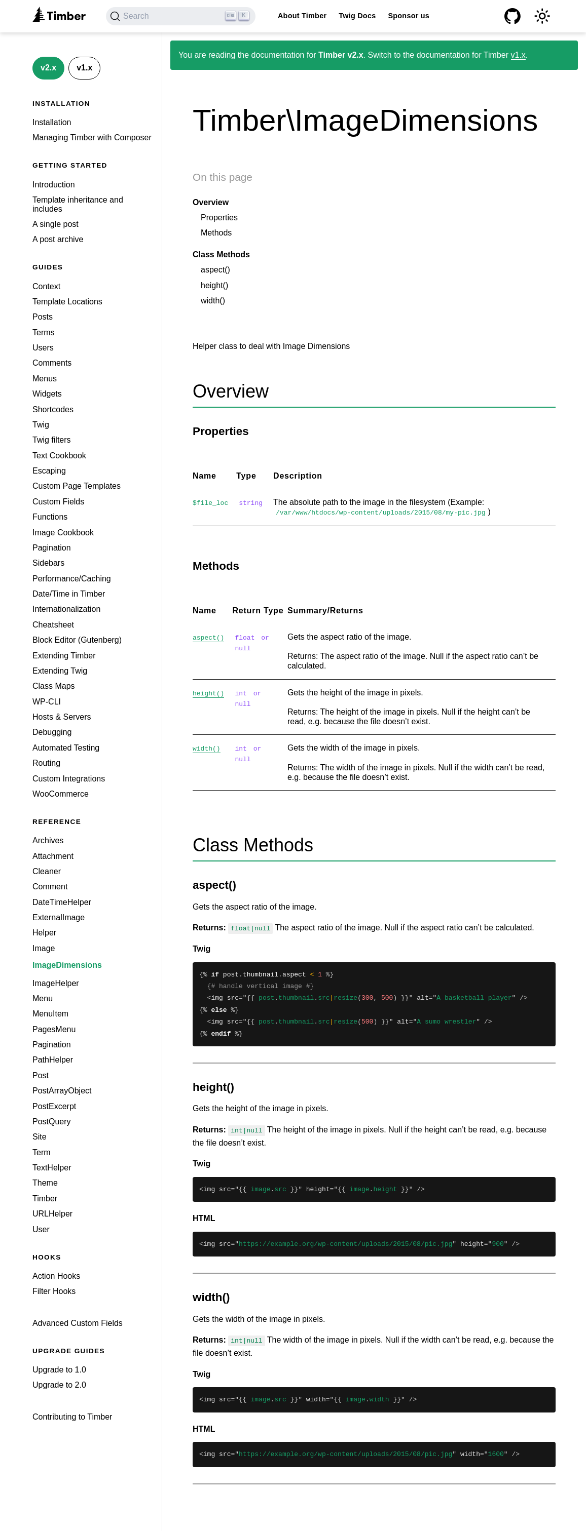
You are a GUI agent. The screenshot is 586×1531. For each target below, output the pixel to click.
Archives (47, 840)
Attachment (53, 856)
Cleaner (46, 871)
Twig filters (51, 440)
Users (43, 347)
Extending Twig (59, 670)
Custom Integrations (68, 778)
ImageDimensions (67, 965)
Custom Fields (58, 501)
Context (46, 286)
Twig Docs (357, 16)
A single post (55, 224)
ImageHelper (55, 983)
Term (41, 1152)
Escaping (49, 470)
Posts (42, 316)
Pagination (51, 547)
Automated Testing (65, 747)
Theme (45, 1183)
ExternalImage (58, 917)
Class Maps (53, 686)
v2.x (48, 67)
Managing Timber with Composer (92, 137)
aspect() (215, 269)
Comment (49, 886)
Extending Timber (64, 655)
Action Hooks (56, 1276)
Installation (51, 122)
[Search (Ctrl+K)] (180, 16)
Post (40, 1075)
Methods (216, 232)
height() (214, 285)
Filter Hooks (54, 1291)
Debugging (51, 732)
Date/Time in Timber (68, 594)
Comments (51, 363)
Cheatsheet (53, 624)
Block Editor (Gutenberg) (77, 640)
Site (39, 1136)
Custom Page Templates (76, 486)
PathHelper (52, 1059)
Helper (44, 932)
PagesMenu (54, 1029)
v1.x (84, 67)
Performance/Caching (71, 578)
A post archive (58, 239)
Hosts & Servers (61, 717)
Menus (44, 378)
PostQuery (51, 1121)
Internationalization (66, 609)
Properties (219, 217)
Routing (46, 763)
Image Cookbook (63, 532)
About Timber (302, 16)
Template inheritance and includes (77, 204)
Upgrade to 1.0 (59, 1369)
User (41, 1229)
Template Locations (67, 301)
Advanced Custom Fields (77, 1323)
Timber (44, 1198)
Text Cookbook (59, 455)
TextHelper (51, 1167)
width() (213, 300)
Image (43, 948)
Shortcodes (53, 409)
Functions (49, 517)
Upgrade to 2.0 (59, 1385)
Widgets (47, 393)
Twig (40, 424)
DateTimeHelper (61, 902)
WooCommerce (60, 794)
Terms (43, 332)
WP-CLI (46, 701)
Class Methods (221, 254)
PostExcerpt (54, 1106)
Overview (211, 202)
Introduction (53, 184)
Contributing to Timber (72, 1416)
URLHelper (52, 1213)
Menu (42, 998)
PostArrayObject (61, 1090)
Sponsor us (408, 16)
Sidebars (48, 563)
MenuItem (50, 1013)
